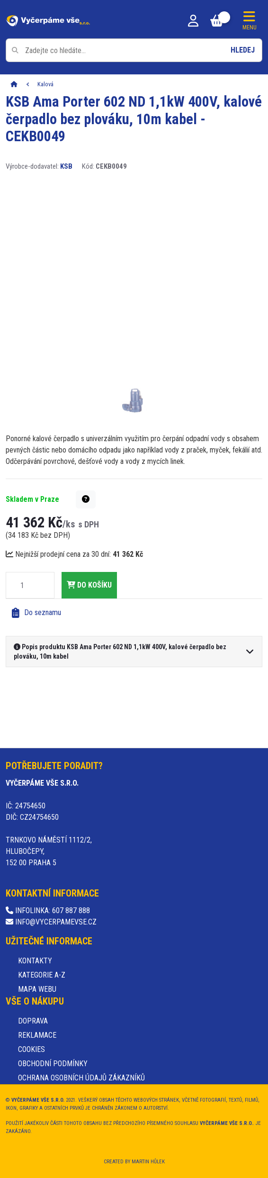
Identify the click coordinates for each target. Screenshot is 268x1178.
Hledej (243, 49)
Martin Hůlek (148, 1162)
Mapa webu (37, 989)
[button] (86, 499)
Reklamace (37, 1035)
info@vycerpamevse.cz (51, 921)
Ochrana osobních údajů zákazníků (81, 1077)
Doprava (33, 1020)
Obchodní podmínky (53, 1063)
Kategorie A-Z (41, 974)
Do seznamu (36, 613)
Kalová (45, 84)
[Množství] (22, 585)
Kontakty (35, 960)
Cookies (31, 1049)
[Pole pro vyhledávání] (134, 50)
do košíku (89, 584)
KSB (66, 166)
